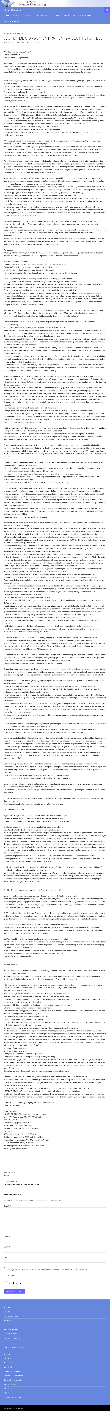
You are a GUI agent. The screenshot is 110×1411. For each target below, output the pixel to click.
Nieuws (6, 1389)
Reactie (7, 1206)
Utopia (55, 1174)
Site (5, 1257)
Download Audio (84, 16)
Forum (56, 16)
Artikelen (16, 16)
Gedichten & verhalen (12, 1376)
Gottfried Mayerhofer (12, 1380)
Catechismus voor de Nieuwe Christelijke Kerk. (55, 1182)
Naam (7, 1237)
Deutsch (7, 1363)
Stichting (7, 1393)
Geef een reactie (35, 43)
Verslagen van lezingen (14, 34)
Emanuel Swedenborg (12, 1371)
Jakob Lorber (8, 1384)
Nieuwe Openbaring (13, 10)
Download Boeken (68, 16)
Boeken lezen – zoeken (30, 16)
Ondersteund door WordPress (13, 1408)
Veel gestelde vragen (11, 21)
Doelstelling (46, 16)
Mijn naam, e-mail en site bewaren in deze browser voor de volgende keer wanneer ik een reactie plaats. (45, 1270)
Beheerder (21, 43)
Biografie (7, 1354)
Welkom (6, 16)
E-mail (7, 1247)
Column (6, 1358)
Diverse (6, 1367)
